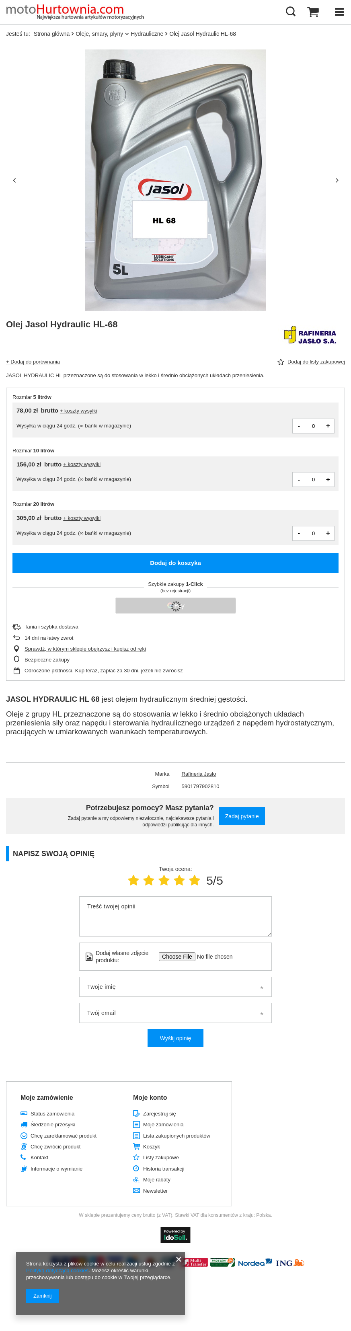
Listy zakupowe (161, 1157)
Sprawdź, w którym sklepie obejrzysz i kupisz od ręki (85, 649)
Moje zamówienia (163, 1124)
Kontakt (39, 1157)
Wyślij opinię (175, 1038)
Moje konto (150, 1097)
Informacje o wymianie (56, 1169)
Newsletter (155, 1191)
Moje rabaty (156, 1180)
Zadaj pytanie (242, 816)
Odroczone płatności (48, 671)
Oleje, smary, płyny (99, 34)
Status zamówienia (52, 1114)
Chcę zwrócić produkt (55, 1147)
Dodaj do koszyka (175, 562)
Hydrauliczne (147, 34)
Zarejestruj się (159, 1114)
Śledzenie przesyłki (53, 1124)
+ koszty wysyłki (78, 411)
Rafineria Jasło (199, 774)
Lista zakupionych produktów (176, 1136)
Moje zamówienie (47, 1097)
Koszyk (151, 1147)
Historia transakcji (164, 1169)
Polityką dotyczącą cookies (57, 1270)
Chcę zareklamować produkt (63, 1136)
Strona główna (52, 34)
